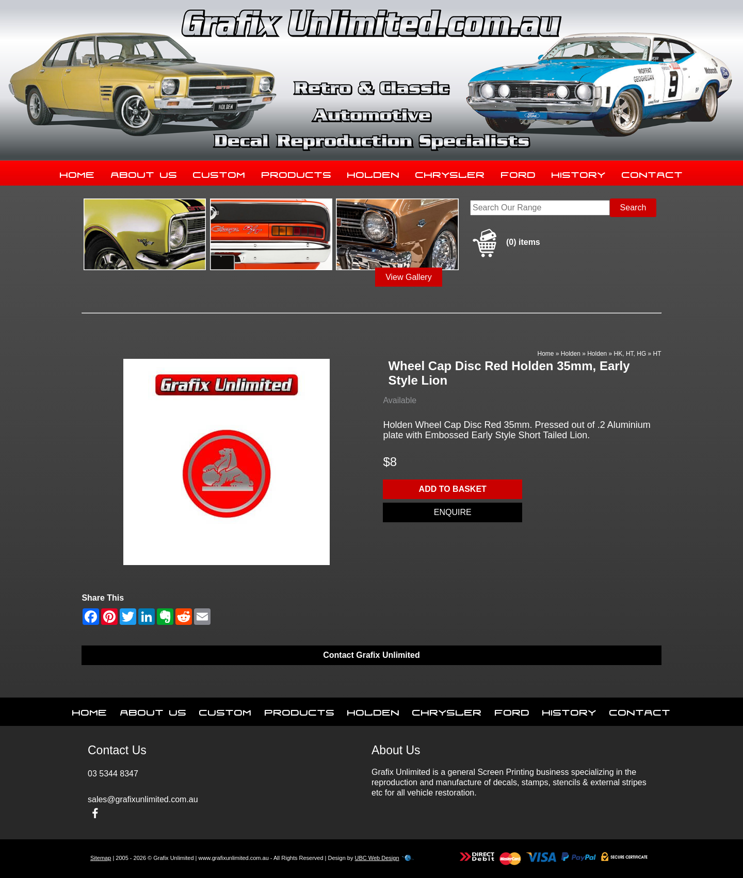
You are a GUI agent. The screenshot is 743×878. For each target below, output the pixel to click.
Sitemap (100, 858)
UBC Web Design (377, 858)
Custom (219, 172)
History (579, 172)
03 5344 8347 (113, 773)
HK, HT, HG (630, 353)
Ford (518, 172)
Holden (373, 172)
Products (297, 172)
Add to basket (453, 489)
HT (657, 353)
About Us (144, 172)
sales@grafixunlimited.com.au (143, 799)
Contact (652, 172)
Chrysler (450, 172)
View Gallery (408, 277)
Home (77, 172)
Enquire (453, 512)
